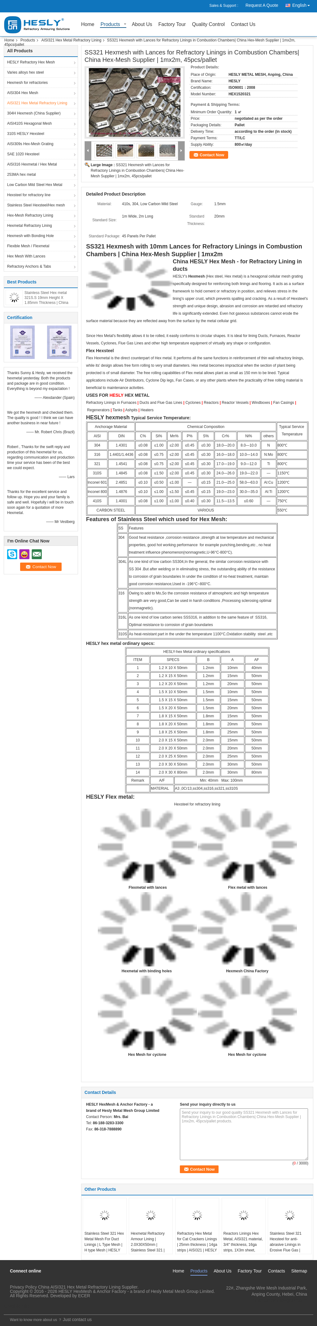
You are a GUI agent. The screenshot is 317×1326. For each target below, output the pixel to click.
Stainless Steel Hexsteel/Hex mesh (36, 205)
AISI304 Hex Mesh (22, 93)
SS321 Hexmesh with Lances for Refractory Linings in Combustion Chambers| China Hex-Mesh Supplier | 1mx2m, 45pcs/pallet (137, 170)
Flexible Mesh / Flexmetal (28, 246)
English (302, 4)
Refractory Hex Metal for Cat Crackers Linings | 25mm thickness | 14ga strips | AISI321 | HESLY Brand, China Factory (197, 1244)
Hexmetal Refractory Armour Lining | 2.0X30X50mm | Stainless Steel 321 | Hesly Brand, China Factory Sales (147, 1247)
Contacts (276, 1270)
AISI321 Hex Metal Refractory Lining (71, 40)
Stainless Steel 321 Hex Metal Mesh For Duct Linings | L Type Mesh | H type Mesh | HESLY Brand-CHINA (104, 1244)
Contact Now (212, 155)
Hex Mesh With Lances (26, 256)
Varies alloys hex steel (25, 72)
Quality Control (208, 24)
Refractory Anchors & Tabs (29, 266)
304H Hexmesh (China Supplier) (34, 113)
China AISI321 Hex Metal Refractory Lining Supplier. (88, 1287)
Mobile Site (16, 1306)
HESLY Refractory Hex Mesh (31, 62)
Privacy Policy (23, 1287)
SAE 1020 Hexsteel (23, 154)
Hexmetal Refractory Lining (29, 225)
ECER (84, 1295)
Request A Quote (261, 5)
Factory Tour (172, 24)
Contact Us (243, 24)
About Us (142, 24)
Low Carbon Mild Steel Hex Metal (34, 185)
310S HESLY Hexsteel (25, 134)
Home (87, 24)
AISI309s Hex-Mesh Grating (30, 144)
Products (110, 24)
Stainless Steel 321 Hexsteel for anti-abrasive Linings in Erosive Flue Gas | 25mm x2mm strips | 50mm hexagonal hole (288, 1247)
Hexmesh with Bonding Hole (30, 236)
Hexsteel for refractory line (28, 195)
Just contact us (77, 1319)
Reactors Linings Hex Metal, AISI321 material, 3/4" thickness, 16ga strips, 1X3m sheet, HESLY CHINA (243, 1244)
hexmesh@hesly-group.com (280, 1300)
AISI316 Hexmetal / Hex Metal (32, 164)
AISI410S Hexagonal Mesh (29, 123)
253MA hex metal (21, 174)
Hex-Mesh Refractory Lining (30, 215)
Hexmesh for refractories (27, 82)
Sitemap (299, 1270)
